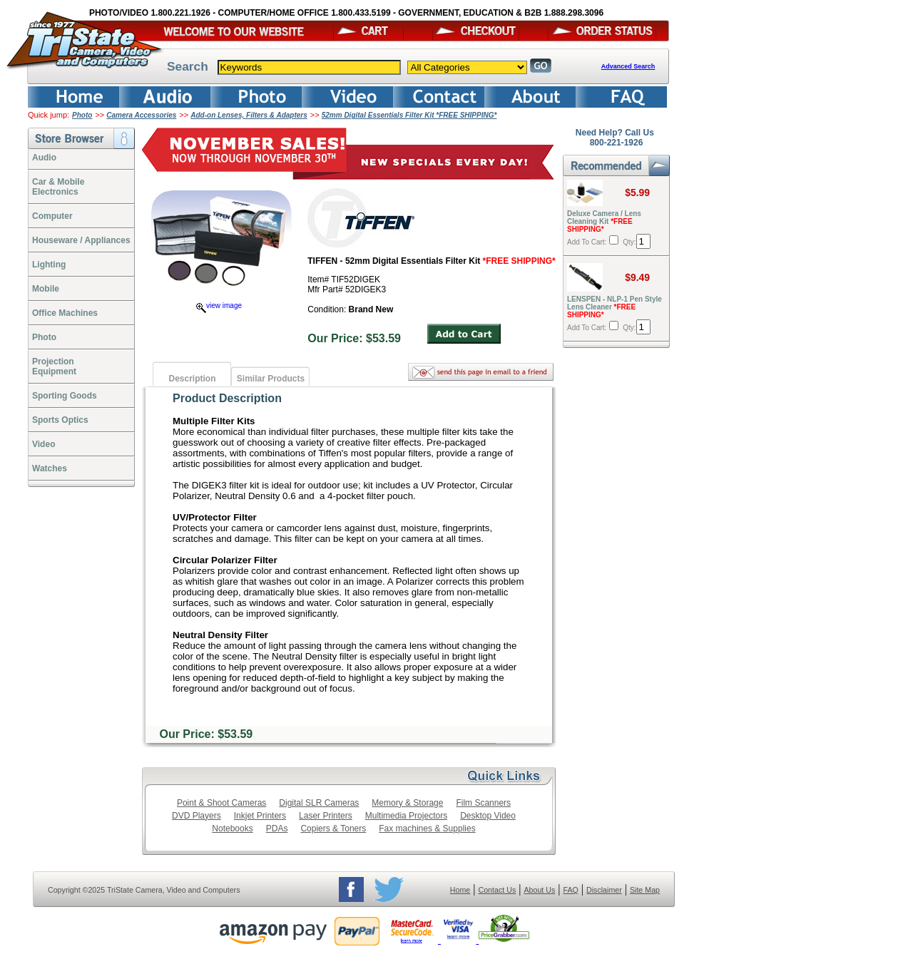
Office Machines (65, 313)
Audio (44, 158)
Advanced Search (628, 66)
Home (460, 890)
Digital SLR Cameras (319, 803)
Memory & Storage (407, 803)
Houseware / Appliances (81, 240)
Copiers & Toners (333, 829)
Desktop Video (488, 816)
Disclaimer (604, 890)
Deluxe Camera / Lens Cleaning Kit (604, 221)
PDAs (277, 829)
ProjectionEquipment (54, 366)
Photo (82, 115)
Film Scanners (483, 803)
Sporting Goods (64, 396)
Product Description (227, 398)
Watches (49, 468)
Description (191, 379)
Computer (52, 216)
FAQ (570, 890)
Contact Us (497, 890)
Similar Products (271, 379)
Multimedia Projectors (406, 816)
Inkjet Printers (260, 816)
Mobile (45, 289)
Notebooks (232, 829)
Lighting (49, 265)
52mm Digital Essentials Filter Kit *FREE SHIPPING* (409, 115)
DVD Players (196, 816)
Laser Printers (325, 816)
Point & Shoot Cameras (221, 803)
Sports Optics (60, 420)
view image (219, 305)
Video (43, 444)
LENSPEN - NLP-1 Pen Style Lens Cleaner (614, 307)
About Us (539, 890)
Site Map (645, 890)
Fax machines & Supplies (427, 829)
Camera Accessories (141, 115)
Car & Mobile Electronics (58, 187)
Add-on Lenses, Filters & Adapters (248, 115)
